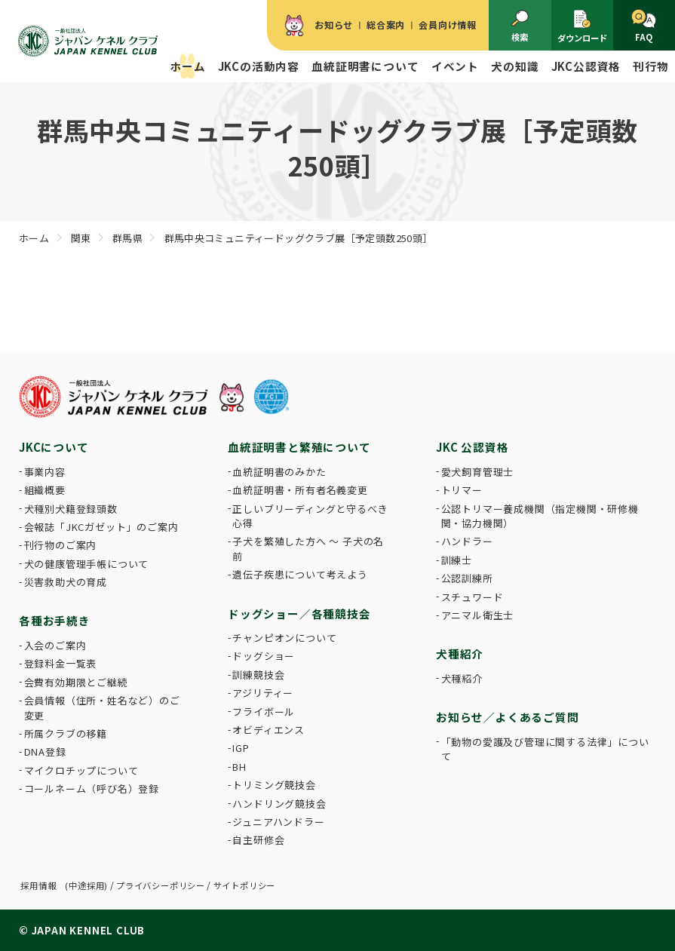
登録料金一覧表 (60, 663)
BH (239, 766)
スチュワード (472, 597)
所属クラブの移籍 (65, 733)
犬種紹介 (462, 678)
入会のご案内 (55, 645)
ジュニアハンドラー (278, 821)
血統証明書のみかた (279, 472)
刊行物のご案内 (60, 545)
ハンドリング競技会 (279, 803)
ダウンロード (582, 25)
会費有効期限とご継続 (76, 682)
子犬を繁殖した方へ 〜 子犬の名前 (308, 548)
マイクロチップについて (81, 770)
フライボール (263, 711)
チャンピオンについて (284, 637)
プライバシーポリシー (160, 885)
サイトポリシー (244, 885)
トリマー (462, 490)
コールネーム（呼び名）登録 (91, 788)
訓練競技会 (258, 674)
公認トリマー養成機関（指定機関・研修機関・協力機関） (540, 516)
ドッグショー (263, 656)
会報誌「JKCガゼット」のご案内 (101, 527)
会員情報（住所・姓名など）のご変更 (102, 707)
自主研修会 (258, 840)
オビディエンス (268, 729)
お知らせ (333, 25)
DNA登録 (45, 751)
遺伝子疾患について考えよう (299, 574)
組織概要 (45, 490)
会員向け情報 (448, 25)
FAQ (643, 26)
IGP (240, 748)
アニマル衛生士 (477, 615)
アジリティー (262, 693)
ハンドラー (467, 541)
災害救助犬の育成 (65, 582)
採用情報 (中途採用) (64, 885)
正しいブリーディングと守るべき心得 (310, 516)
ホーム (187, 66)
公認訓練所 (467, 578)
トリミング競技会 (273, 785)
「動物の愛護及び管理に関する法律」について (545, 749)
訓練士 (456, 560)
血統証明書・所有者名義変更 (299, 490)
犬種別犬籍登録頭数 (71, 509)
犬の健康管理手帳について (86, 564)
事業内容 (45, 472)
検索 (520, 26)
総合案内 (386, 25)
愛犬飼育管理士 (477, 472)
